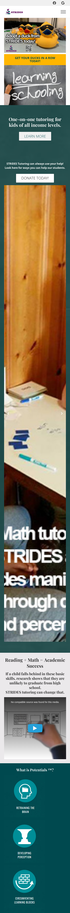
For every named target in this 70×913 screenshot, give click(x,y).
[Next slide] (61, 413)
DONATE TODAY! (35, 178)
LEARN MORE (35, 136)
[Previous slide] (8, 413)
